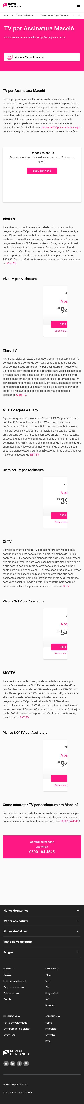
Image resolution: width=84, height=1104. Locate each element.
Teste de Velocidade (17, 942)
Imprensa (51, 1028)
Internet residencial (14, 981)
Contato (50, 1034)
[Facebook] (19, 1063)
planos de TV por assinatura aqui (60, 127)
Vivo (47, 981)
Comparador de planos (17, 1028)
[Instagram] (26, 1063)
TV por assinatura (13, 987)
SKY (47, 999)
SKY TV (24, 717)
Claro (48, 975)
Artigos (8, 952)
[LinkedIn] (12, 1063)
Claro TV (21, 394)
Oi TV (66, 586)
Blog (47, 1040)
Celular (7, 975)
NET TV (34, 454)
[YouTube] (6, 1063)
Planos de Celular (15, 931)
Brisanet (50, 1005)
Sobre (48, 1022)
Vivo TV (11, 263)
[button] (78, 6)
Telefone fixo (11, 993)
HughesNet (51, 993)
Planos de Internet (15, 911)
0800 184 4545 (42, 170)
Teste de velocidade (15, 1022)
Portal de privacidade (15, 1084)
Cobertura (9, 1034)
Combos (8, 999)
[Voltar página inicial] (12, 5)
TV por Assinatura (15, 921)
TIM (47, 987)
